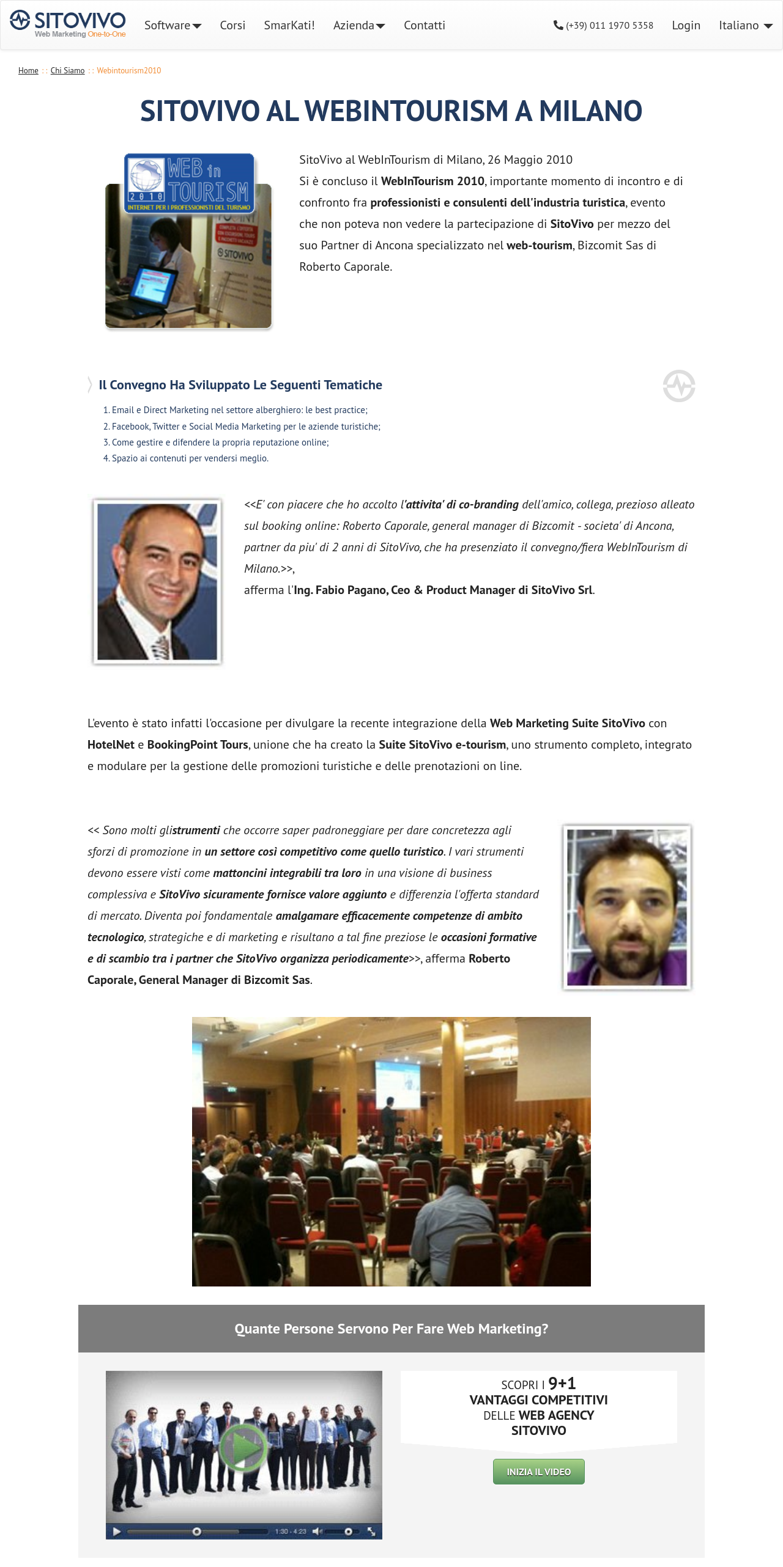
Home (28, 70)
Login (686, 25)
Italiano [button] (746, 25)
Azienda (359, 25)
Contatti (424, 25)
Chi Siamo (68, 70)
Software (173, 25)
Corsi (237, 25)
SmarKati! (289, 25)
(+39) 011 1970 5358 (604, 25)
